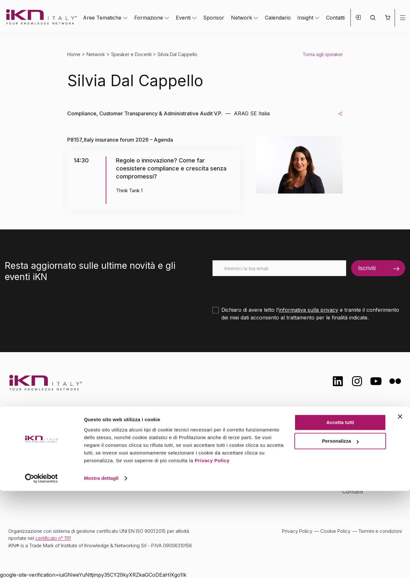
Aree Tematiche (102, 17)
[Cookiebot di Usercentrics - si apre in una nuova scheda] (41, 565)
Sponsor (213, 17)
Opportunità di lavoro (370, 466)
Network (241, 17)
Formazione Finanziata (372, 453)
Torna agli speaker (323, 54)
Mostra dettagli (101, 565)
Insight (305, 17)
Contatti (335, 17)
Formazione (148, 17)
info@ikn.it (35, 449)
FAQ (347, 478)
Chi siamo (355, 428)
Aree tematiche (152, 429)
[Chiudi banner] (400, 503)
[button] (387, 17)
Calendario (278, 17)
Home (73, 54)
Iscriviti (367, 268)
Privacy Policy (212, 547)
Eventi (183, 17)
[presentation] (261, 288)
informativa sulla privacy (308, 310)
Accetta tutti (340, 509)
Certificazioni (358, 440)
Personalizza (340, 528)
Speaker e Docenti (131, 54)
